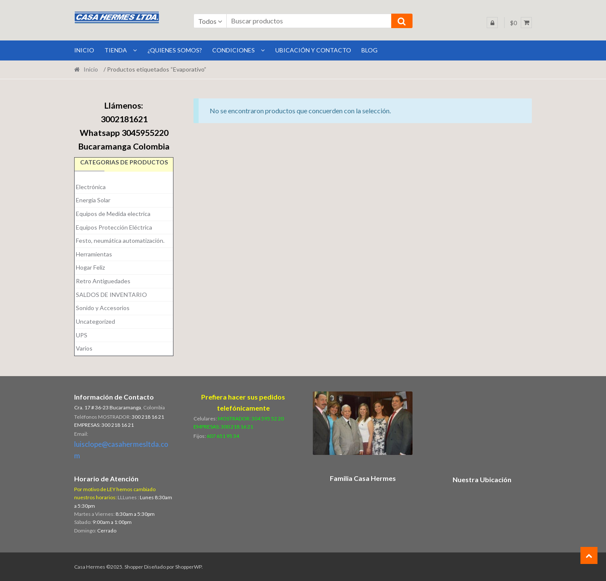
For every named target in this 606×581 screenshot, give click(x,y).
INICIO (84, 50)
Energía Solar (93, 200)
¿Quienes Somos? (174, 50)
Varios (84, 348)
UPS (81, 335)
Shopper (133, 567)
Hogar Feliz (90, 267)
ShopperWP (188, 567)
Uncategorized (95, 321)
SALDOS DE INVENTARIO (111, 294)
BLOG (369, 50)
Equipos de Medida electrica (113, 213)
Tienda (115, 50)
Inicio (91, 69)
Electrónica (91, 186)
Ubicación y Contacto (313, 50)
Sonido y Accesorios (103, 307)
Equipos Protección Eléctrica (114, 227)
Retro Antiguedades (103, 281)
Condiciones (233, 50)
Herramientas (94, 254)
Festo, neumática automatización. (120, 240)
